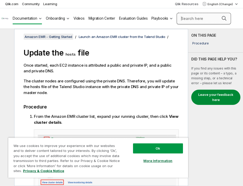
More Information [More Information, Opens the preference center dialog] (157, 161)
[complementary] (215, 107)
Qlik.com (11, 4)
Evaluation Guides (133, 18)
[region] (98, 157)
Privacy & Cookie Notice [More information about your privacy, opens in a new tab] (43, 171)
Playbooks (159, 18)
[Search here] (204, 18)
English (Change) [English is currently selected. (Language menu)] (221, 4)
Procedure (200, 43)
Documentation (25, 18)
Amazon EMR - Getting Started (48, 37)
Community (31, 4)
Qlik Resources (186, 4)
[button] (224, 18)
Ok (158, 148)
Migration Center (102, 18)
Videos (79, 18)
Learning (50, 4)
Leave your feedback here (215, 97)
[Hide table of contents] (6, 37)
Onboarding (55, 18)
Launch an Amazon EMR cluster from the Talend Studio (122, 37)
